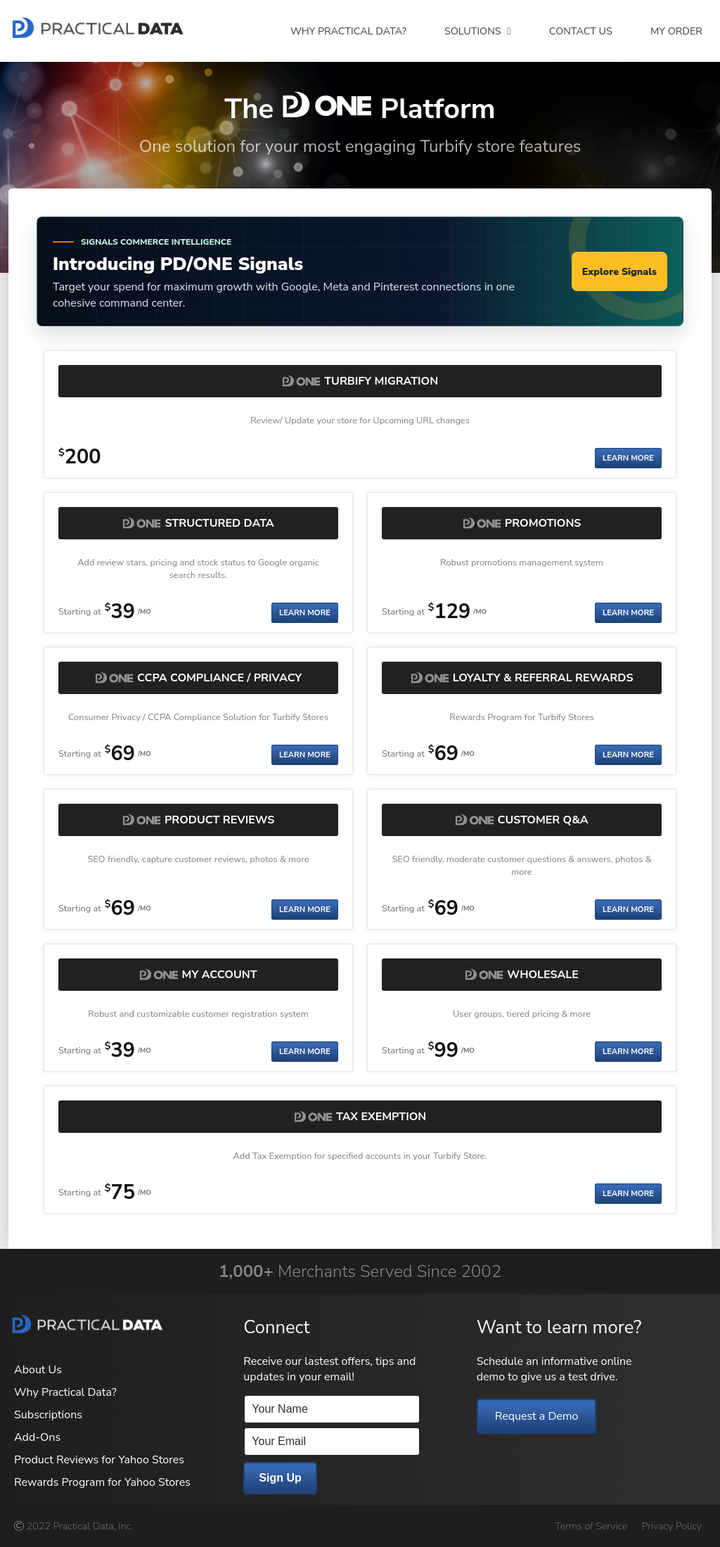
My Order (676, 31)
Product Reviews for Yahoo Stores (99, 1460)
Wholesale (543, 974)
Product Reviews (219, 820)
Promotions (543, 523)
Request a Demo (537, 1416)
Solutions (477, 31)
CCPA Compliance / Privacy (219, 678)
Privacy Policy (672, 1526)
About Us (38, 1370)
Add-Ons (37, 1437)
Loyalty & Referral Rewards (543, 678)
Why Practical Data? (348, 31)
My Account (219, 974)
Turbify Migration (381, 381)
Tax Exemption (381, 1116)
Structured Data (219, 523)
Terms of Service (591, 1526)
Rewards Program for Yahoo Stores (102, 1482)
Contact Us (580, 31)
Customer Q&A (543, 820)
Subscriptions (48, 1415)
